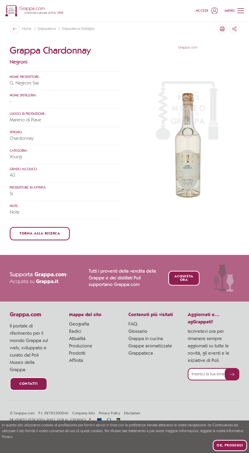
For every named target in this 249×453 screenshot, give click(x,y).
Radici (75, 331)
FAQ (132, 324)
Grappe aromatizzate (150, 346)
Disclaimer (132, 413)
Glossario (137, 331)
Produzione (80, 346)
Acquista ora (183, 278)
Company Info (83, 413)
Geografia (79, 324)
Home (27, 29)
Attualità (77, 338)
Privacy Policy (109, 413)
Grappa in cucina (145, 338)
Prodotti (77, 353)
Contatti (28, 384)
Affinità (76, 360)
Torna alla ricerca (39, 233)
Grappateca (47, 29)
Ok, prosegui (230, 445)
